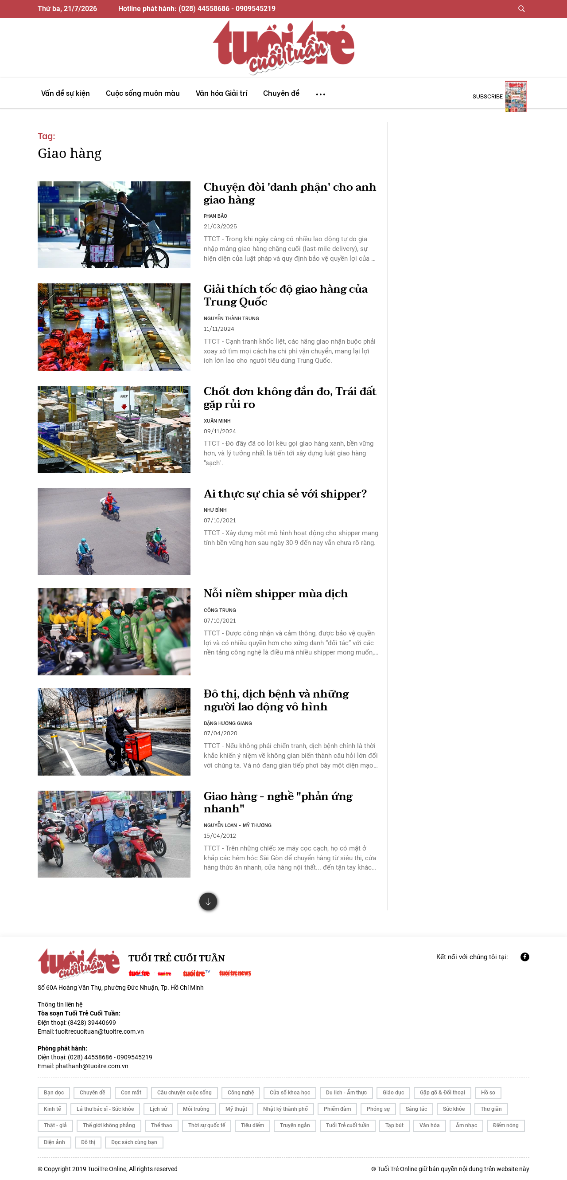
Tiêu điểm (252, 1125)
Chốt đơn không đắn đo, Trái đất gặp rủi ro (290, 398)
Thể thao (161, 1125)
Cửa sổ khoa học (290, 1093)
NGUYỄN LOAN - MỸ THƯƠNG (238, 824)
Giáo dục (393, 1093)
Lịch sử (158, 1109)
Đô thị (88, 1142)
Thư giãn (491, 1109)
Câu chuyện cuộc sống (184, 1093)
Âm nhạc (466, 1125)
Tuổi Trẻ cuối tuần (347, 1125)
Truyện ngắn (295, 1125)
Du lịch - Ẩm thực (346, 1093)
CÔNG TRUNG (220, 609)
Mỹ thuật (236, 1109)
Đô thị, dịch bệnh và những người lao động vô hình (276, 700)
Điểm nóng (506, 1125)
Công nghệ (241, 1093)
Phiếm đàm (337, 1109)
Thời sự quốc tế (206, 1125)
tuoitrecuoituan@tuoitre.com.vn (99, 1031)
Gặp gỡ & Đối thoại (442, 1093)
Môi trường (196, 1109)
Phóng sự (378, 1109)
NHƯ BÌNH (215, 509)
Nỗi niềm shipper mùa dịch (276, 594)
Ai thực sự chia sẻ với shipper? (285, 494)
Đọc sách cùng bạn (134, 1142)
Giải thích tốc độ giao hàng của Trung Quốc (286, 295)
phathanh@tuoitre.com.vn (91, 1066)
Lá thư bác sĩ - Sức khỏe (105, 1109)
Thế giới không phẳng (109, 1125)
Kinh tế (52, 1109)
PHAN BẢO (215, 215)
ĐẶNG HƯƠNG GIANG (228, 722)
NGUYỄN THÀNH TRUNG (231, 317)
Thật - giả (55, 1125)
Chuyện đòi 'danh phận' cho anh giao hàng (290, 193)
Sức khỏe (454, 1109)
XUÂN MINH (217, 420)
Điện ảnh (54, 1142)
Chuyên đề (92, 1093)
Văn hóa (429, 1125)
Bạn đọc (54, 1093)
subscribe (488, 96)
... (320, 90)
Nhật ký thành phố (285, 1109)
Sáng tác (416, 1109)
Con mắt (131, 1093)
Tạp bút (394, 1125)
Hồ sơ (488, 1093)
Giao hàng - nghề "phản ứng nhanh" (278, 803)
